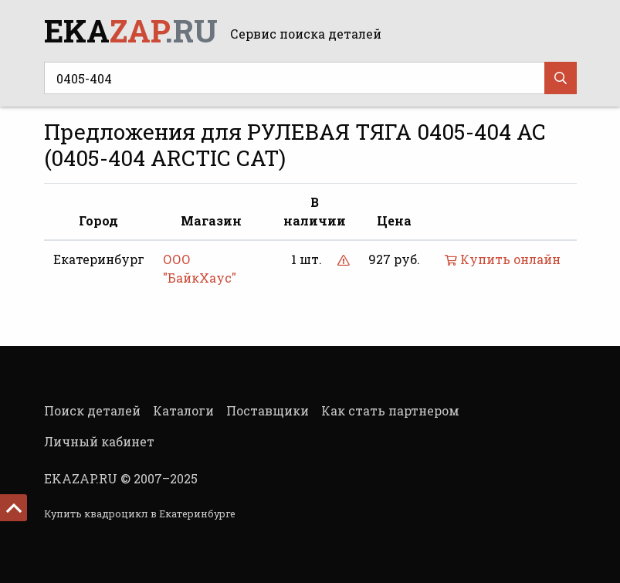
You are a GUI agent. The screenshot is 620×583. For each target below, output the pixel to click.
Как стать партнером (390, 410)
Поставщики (267, 410)
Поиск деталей (92, 410)
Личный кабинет (99, 441)
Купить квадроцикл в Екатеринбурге (139, 513)
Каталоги (183, 410)
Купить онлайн (503, 259)
